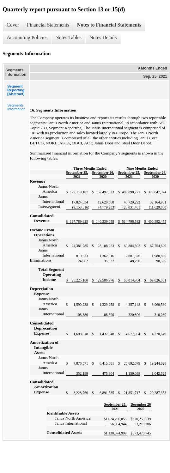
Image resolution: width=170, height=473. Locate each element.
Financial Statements (48, 24)
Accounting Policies (27, 37)
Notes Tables (68, 37)
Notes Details (103, 37)
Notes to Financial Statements (109, 24)
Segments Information (16, 107)
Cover (13, 24)
